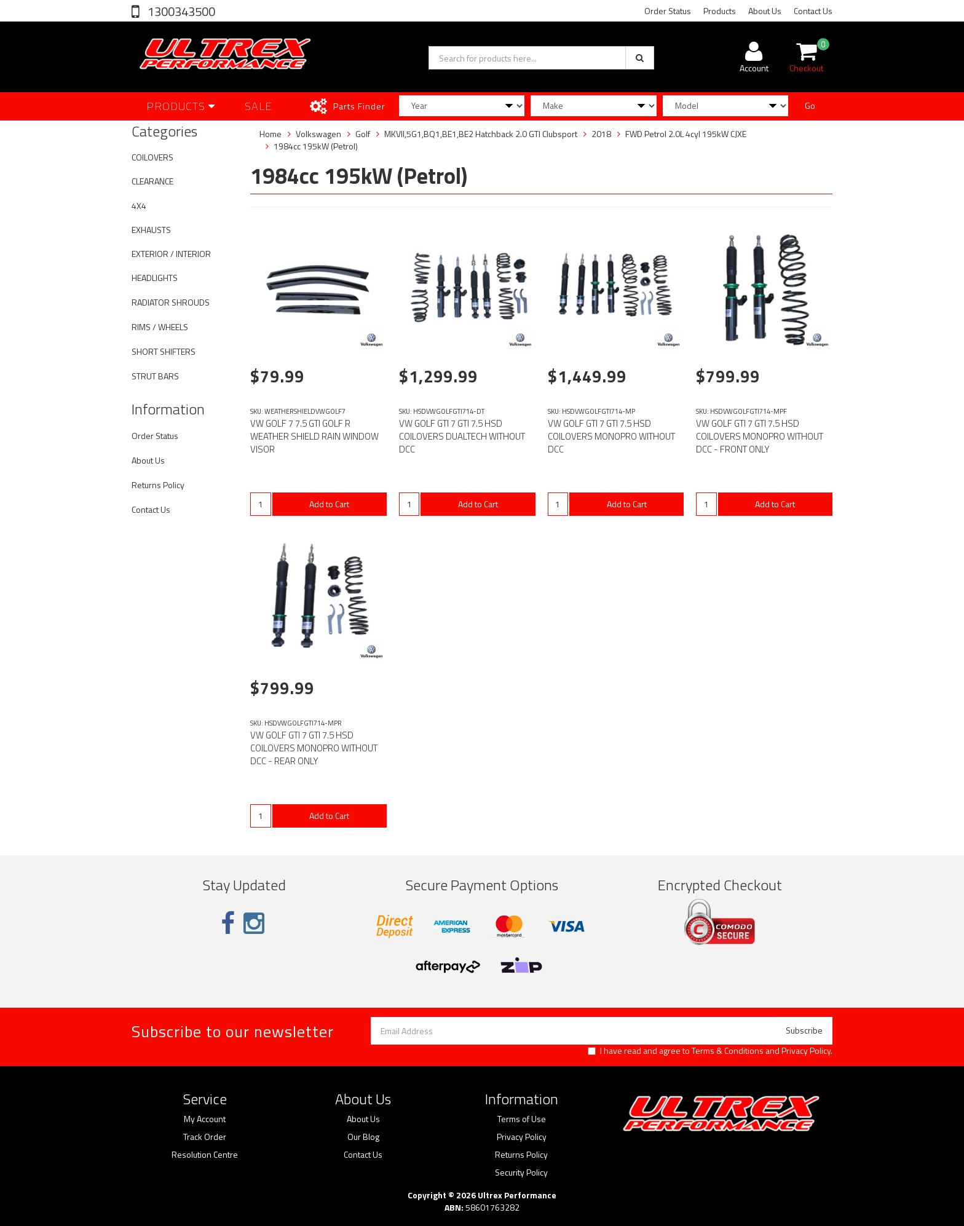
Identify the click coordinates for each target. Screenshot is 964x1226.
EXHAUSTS (151, 229)
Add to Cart (329, 503)
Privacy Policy (806, 1050)
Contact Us (813, 10)
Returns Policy (158, 484)
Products (719, 10)
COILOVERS (152, 157)
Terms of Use (521, 1119)
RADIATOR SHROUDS (171, 302)
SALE (258, 106)
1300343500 (180, 11)
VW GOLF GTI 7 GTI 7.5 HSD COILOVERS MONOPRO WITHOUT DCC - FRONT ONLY (759, 436)
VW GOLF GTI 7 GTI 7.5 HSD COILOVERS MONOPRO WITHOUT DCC (611, 436)
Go (810, 105)
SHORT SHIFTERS (164, 351)
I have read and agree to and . (710, 1051)
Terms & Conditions (728, 1050)
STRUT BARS (155, 376)
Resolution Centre (205, 1155)
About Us (764, 10)
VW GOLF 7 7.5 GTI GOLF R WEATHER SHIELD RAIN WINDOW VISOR (314, 436)
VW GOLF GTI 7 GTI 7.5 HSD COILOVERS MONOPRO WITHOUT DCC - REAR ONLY (313, 748)
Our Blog (363, 1137)
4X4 (139, 205)
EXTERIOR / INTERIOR (171, 253)
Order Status (667, 10)
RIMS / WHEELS (160, 326)
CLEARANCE (152, 181)
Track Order (204, 1137)
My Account (205, 1119)
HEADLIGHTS (155, 277)
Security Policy (521, 1172)
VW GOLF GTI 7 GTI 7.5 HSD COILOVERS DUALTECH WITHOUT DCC (462, 436)
